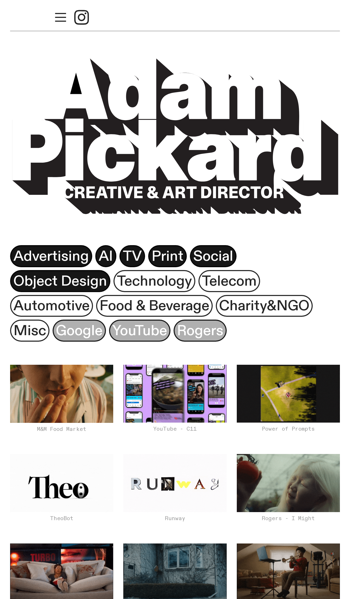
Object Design (60, 281)
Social (213, 256)
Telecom (229, 281)
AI (106, 256)
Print (167, 256)
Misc (29, 330)
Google (79, 330)
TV (132, 256)
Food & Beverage (154, 305)
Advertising (51, 256)
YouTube (139, 330)
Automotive (51, 305)
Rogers (200, 330)
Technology (154, 281)
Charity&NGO (264, 305)
